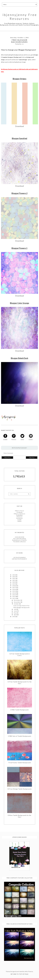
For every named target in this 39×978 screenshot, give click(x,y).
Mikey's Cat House (19, 513)
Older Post (31, 457)
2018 (14, 585)
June (15, 611)
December (17, 600)
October (16, 603)
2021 (14, 580)
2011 (14, 598)
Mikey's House (19, 510)
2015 (14, 591)
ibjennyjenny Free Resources (20, 16)
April (15, 614)
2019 (14, 584)
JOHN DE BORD (19, 537)
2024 (14, 574)
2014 (14, 593)
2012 (14, 596)
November (17, 602)
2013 (14, 594)
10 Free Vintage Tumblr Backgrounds (19, 789)
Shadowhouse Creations (19, 540)
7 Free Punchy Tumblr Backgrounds (19, 762)
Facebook (19, 512)
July (15, 609)
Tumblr (19, 519)
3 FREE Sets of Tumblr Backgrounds (19, 736)
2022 (14, 578)
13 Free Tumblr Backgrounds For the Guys (19, 682)
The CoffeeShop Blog (19, 538)
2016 (14, 589)
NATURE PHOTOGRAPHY (19, 559)
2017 (14, 587)
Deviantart (19, 518)
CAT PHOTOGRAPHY (19, 557)
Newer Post (7, 457)
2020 (14, 582)
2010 (14, 616)
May (15, 612)
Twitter (19, 521)
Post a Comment (8, 453)
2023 (14, 576)
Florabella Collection (19, 541)
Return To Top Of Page (19, 974)
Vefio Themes (29, 971)
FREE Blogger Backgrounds (21, 607)
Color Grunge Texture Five (21, 605)
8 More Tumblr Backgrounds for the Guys (19, 816)
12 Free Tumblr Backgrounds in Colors (19, 654)
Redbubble (19, 515)
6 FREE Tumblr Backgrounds (19, 709)
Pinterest (19, 516)
